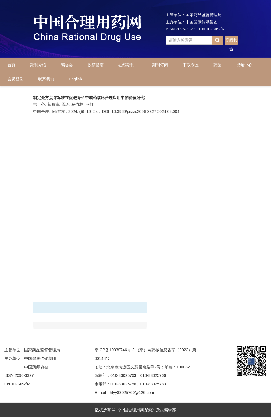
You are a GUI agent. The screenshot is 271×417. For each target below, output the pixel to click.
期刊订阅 (160, 65)
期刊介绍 (38, 65)
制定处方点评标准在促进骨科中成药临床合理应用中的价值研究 (89, 97)
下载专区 (191, 65)
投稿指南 (96, 65)
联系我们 (46, 79)
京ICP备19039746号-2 (114, 350)
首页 (11, 65)
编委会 (67, 65)
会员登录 (15, 79)
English (75, 79)
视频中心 (244, 65)
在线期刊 (127, 65)
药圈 (217, 65)
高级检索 (231, 41)
